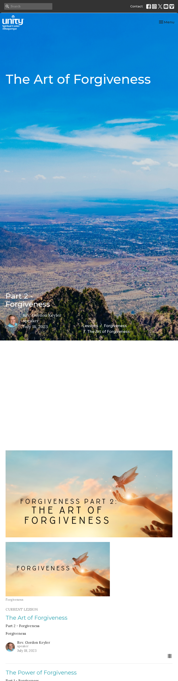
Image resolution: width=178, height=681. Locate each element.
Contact (136, 6)
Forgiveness (115, 326)
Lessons (90, 326)
